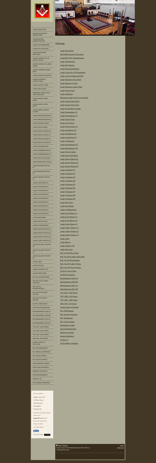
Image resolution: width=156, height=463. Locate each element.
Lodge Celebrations (67, 141)
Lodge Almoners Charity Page (71, 87)
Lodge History (65, 242)
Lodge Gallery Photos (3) (69, 235)
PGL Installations (66, 318)
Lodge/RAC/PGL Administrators (72, 58)
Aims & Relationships (68, 329)
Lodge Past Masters (67, 65)
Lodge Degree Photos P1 (69, 159)
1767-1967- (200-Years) (69, 300)
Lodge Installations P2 (68, 134)
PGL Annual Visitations (68, 315)
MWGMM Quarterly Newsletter (72, 54)
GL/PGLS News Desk (68, 271)
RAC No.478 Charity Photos (70, 268)
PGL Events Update (67, 322)
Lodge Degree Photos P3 (69, 166)
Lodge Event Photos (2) (68, 217)
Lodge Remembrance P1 (69, 145)
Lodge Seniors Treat (67, 120)
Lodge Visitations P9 (67, 199)
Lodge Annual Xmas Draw (69, 101)
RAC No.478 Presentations (70, 260)
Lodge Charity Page (67, 91)
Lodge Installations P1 (68, 130)
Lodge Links (64, 239)
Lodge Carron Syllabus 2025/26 (71, 76)
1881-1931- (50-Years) (68, 304)
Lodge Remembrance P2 (69, 148)
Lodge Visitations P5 (67, 185)
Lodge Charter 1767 (67, 246)
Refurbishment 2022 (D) (69, 289)
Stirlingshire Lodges (67, 325)
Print (59, 445)
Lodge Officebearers (67, 62)
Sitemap (65, 445)
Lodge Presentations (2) (68, 116)
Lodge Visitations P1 (67, 170)
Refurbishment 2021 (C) (69, 286)
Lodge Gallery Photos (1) (69, 228)
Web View (120, 448)
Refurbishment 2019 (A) (69, 278)
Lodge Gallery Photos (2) (69, 231)
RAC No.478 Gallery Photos (70, 264)
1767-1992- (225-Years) (69, 297)
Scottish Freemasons (67, 275)
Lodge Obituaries (66, 94)
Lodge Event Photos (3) (68, 221)
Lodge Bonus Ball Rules (69, 156)
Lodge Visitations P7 (67, 192)
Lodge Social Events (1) (69, 127)
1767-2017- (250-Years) (69, 293)
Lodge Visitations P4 (67, 181)
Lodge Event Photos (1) (68, 213)
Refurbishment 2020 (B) (69, 282)
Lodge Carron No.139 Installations (72, 73)
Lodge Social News (67, 123)
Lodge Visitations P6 (67, 188)
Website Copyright (67, 333)
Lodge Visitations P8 (67, 195)
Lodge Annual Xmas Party (69, 105)
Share (36, 431)
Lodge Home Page (67, 51)
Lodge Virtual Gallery (68, 152)
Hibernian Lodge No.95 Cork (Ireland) (74, 98)
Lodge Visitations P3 (67, 177)
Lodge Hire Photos (67, 206)
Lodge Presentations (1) (68, 112)
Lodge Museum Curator (69, 83)
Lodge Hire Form (66, 203)
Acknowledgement (67, 336)
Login (122, 445)
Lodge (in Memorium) (68, 210)
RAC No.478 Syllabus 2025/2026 (72, 257)
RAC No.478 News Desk (69, 253)
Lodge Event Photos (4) (68, 224)
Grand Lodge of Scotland (69, 307)
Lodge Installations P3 (68, 138)
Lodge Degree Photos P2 (69, 163)
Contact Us (64, 340)
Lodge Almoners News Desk (70, 80)
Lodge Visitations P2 (67, 174)
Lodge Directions (66, 250)
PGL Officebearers (67, 311)
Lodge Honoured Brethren (69, 69)
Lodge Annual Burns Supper (70, 109)
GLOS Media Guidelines (69, 343)
